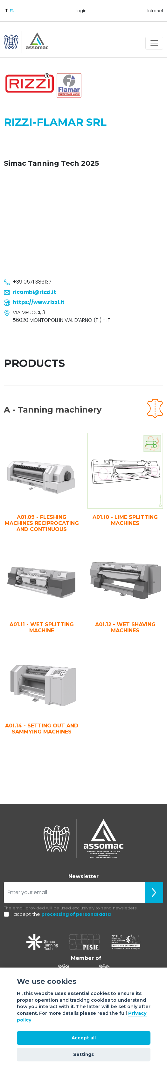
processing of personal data (76, 914)
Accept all (84, 1037)
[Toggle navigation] (154, 43)
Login (81, 10)
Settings (83, 1054)
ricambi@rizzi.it (34, 292)
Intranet (155, 10)
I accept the (61, 914)
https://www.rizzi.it (39, 302)
